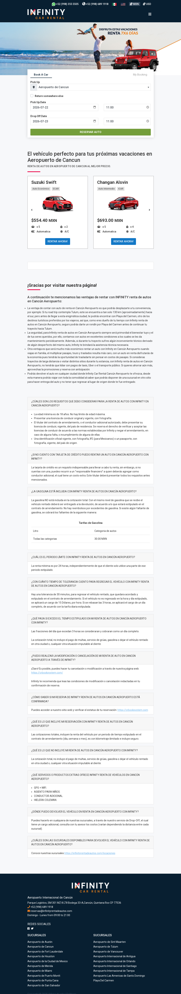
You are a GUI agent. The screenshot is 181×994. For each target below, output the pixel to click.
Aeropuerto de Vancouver (108, 951)
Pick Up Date (38, 102)
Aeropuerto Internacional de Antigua (114, 956)
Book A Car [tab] (41, 74)
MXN (134, 4)
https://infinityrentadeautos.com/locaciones (89, 853)
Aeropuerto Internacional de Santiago (115, 966)
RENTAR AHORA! (58, 241)
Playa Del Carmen (103, 980)
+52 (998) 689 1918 (95, 4)
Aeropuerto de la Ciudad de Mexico (47, 961)
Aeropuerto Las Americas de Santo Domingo (119, 975)
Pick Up (35, 82)
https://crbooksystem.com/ (47, 672)
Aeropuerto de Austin (39, 941)
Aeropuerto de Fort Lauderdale (45, 951)
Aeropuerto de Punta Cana (42, 980)
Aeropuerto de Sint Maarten (109, 941)
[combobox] (94, 87)
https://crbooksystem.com (132, 710)
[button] (149, 210)
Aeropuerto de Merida (40, 966)
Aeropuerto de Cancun (40, 946)
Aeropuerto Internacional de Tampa (114, 970)
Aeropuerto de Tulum (105, 946)
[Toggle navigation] (150, 14)
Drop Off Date (38, 116)
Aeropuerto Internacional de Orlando (114, 961)
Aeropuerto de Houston (41, 956)
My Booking (140, 74)
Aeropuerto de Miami (39, 970)
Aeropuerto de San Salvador (43, 985)
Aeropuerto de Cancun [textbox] (54, 87)
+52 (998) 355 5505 (65, 4)
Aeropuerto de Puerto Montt (43, 975)
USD (147, 4)
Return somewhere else (49, 96)
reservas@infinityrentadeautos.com (49, 911)
